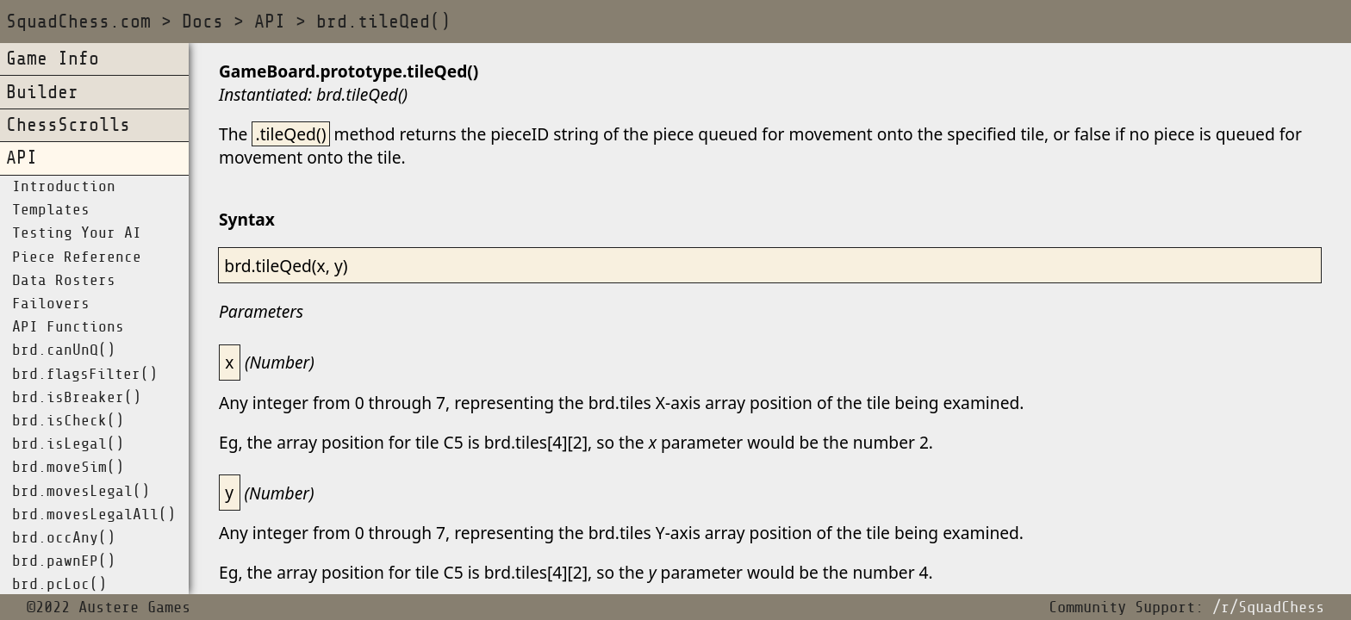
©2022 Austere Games (108, 607)
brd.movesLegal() (81, 491)
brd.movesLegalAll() (94, 515)
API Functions (68, 327)
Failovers (51, 304)
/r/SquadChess (1268, 607)
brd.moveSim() (68, 467)
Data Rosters (63, 280)
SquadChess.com (78, 22)
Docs (202, 22)
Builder (42, 92)
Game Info (52, 59)
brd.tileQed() (383, 22)
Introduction (63, 186)
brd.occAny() (63, 538)
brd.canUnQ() (63, 350)
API (269, 22)
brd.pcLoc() (59, 584)
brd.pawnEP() (63, 561)
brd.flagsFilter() (85, 374)
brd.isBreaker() (76, 397)
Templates (51, 210)
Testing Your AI (76, 233)
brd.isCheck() (68, 421)
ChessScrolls (68, 125)
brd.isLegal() (68, 444)
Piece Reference (76, 257)
